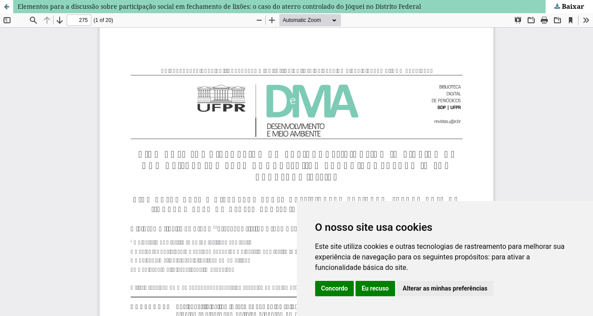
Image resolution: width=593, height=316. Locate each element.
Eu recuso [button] (375, 288)
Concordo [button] (334, 288)
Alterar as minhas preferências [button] (445, 288)
